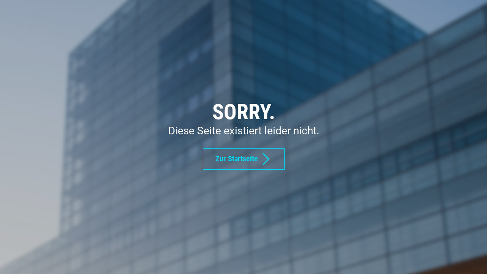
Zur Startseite (243, 159)
